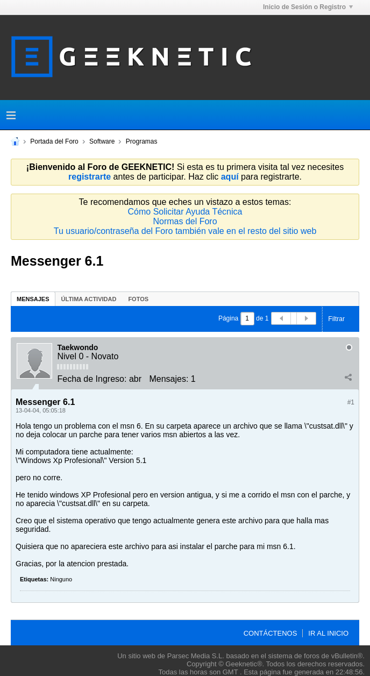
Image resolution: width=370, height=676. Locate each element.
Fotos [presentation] (138, 299)
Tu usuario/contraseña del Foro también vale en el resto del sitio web (185, 231)
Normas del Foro (185, 221)
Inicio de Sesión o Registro (308, 7)
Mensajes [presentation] (33, 299)
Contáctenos (270, 633)
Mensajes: (168, 378)
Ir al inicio (328, 633)
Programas (142, 141)
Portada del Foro (54, 141)
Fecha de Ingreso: (91, 378)
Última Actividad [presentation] (89, 299)
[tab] (33, 298)
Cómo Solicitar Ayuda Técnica (185, 211)
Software (102, 141)
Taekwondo (77, 347)
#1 (350, 402)
